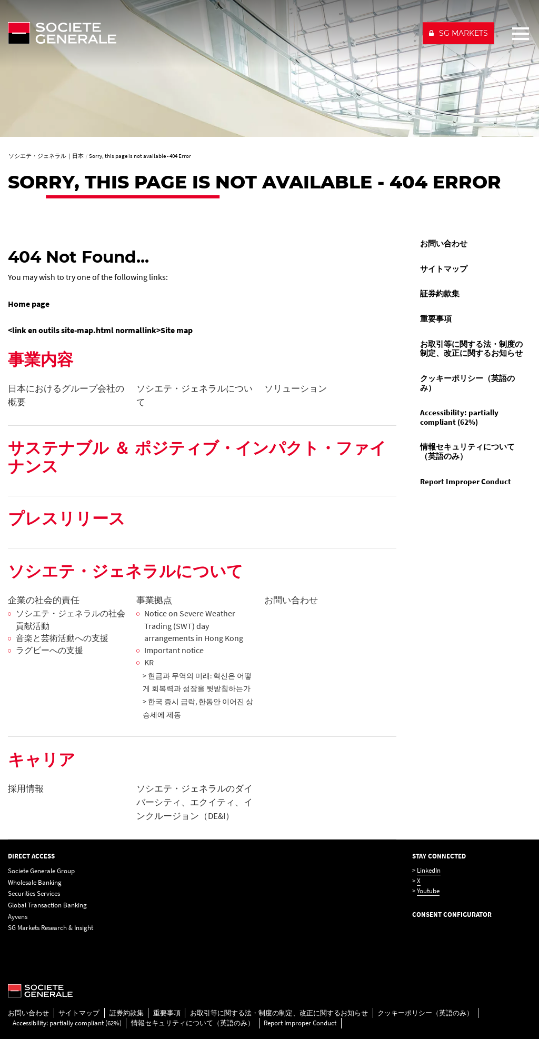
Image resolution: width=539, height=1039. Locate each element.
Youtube (428, 890)
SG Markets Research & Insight (50, 927)
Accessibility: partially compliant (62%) (459, 417)
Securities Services (34, 893)
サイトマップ (443, 269)
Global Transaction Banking (47, 905)
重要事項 (436, 319)
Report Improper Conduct (465, 481)
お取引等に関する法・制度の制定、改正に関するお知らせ (471, 348)
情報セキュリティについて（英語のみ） (467, 451)
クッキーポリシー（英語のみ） (467, 383)
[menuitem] (471, 244)
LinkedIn (429, 870)
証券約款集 (440, 293)
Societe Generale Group (41, 870)
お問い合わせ (443, 243)
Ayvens (17, 916)
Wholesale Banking (35, 882)
